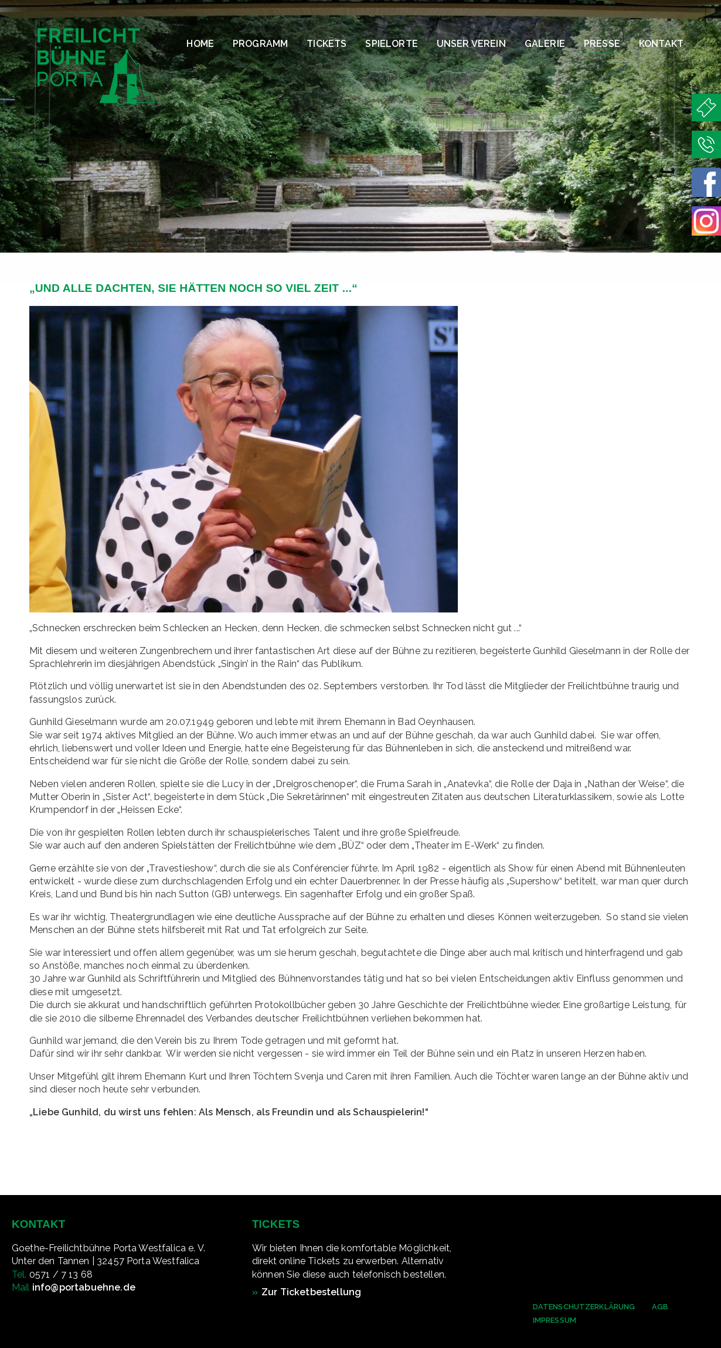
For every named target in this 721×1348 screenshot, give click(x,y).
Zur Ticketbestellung (311, 1292)
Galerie (545, 43)
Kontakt (661, 43)
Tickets (326, 43)
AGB (660, 1306)
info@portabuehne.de (83, 1287)
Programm (260, 43)
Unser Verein (471, 43)
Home (200, 43)
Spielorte (391, 43)
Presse (602, 43)
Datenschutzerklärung (584, 1306)
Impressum (554, 1320)
